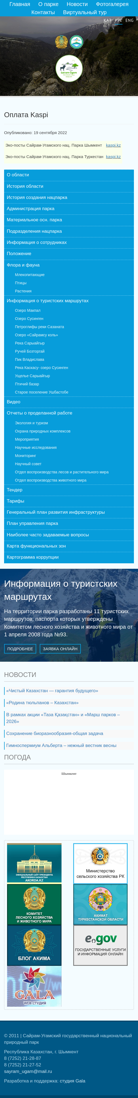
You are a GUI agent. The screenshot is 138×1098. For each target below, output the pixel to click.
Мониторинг (25, 455)
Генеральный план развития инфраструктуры (56, 512)
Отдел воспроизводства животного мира (51, 480)
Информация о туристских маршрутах (48, 300)
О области (18, 174)
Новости (77, 4)
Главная (20, 4)
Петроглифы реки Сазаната (39, 327)
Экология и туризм (31, 423)
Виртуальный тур (85, 12)
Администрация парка (30, 208)
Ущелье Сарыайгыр (32, 376)
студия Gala (72, 1081)
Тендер (14, 489)
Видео (13, 401)
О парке (48, 4)
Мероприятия (27, 439)
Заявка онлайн (60, 648)
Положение (19, 253)
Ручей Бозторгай (30, 351)
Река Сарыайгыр (30, 343)
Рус (118, 20)
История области (25, 186)
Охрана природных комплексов (42, 431)
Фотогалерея (112, 4)
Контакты (43, 12)
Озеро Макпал (28, 310)
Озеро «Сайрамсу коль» (36, 335)
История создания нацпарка (37, 197)
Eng (129, 20)
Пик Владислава (29, 359)
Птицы (20, 283)
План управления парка (32, 523)
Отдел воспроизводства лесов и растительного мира (62, 472)
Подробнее (20, 648)
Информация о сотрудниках (37, 242)
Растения (23, 291)
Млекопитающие (30, 275)
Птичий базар (27, 384)
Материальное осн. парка (34, 219)
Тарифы (15, 501)
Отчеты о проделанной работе (39, 413)
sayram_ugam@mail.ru (28, 1071)
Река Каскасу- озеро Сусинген (41, 367)
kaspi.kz (113, 145)
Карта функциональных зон (36, 546)
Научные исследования (36, 447)
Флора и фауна (23, 265)
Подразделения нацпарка (34, 231)
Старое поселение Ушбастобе (41, 392)
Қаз (108, 20)
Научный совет (28, 464)
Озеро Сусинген (29, 318)
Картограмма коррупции (33, 557)
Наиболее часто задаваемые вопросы (48, 534)
